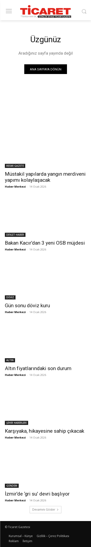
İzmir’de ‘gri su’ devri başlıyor (37, 494)
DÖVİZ (10, 297)
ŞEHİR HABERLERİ (16, 422)
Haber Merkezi (15, 186)
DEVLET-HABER (15, 234)
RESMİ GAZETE (15, 165)
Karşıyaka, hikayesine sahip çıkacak (44, 431)
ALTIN (10, 360)
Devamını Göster (45, 509)
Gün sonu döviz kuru (27, 305)
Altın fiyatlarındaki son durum (38, 368)
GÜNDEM (11, 485)
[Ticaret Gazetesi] (45, 11)
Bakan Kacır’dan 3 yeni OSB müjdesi (45, 243)
